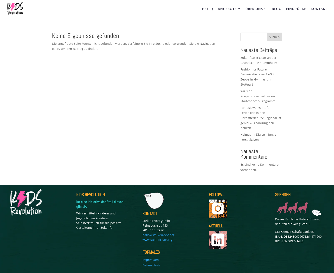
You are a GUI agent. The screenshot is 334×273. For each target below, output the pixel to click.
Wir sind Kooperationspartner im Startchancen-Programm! (258, 96)
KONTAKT (319, 9)
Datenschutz (151, 265)
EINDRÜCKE (296, 9)
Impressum (151, 260)
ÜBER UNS (254, 9)
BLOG (276, 9)
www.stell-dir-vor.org (158, 240)
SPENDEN (283, 194)
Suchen (274, 37)
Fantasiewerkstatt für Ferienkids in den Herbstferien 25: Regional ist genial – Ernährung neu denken (260, 118)
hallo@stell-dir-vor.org (158, 235)
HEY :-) (207, 9)
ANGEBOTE (227, 9)
